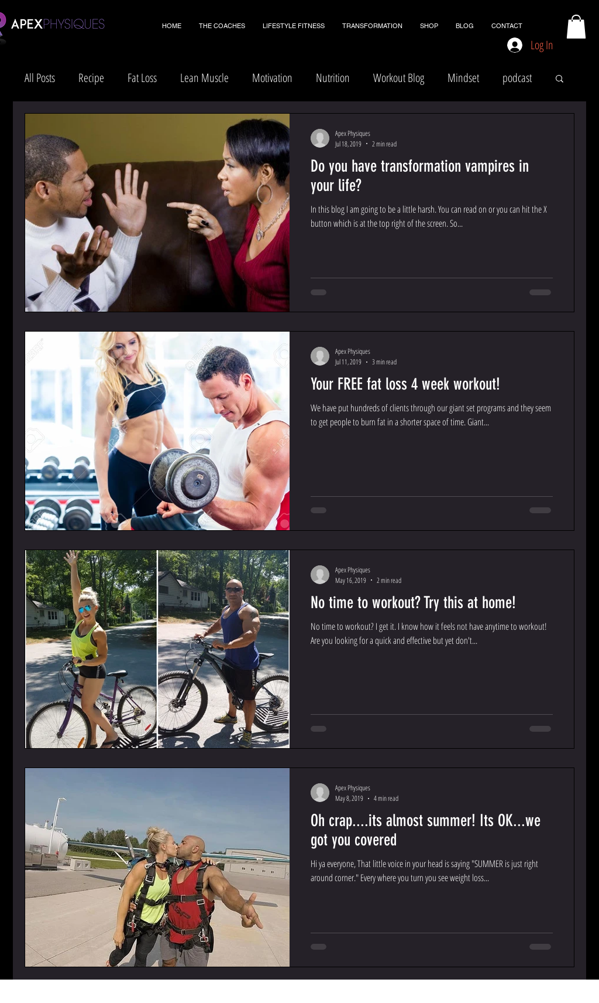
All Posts (40, 78)
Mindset (463, 78)
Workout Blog (398, 78)
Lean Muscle (204, 78)
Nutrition (333, 78)
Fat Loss (142, 78)
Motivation (272, 78)
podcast (517, 78)
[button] (576, 27)
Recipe (91, 78)
